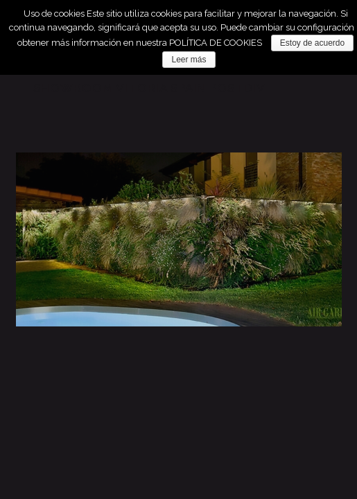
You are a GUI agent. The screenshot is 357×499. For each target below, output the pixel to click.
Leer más (188, 59)
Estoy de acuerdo (312, 43)
